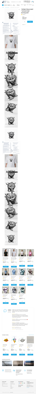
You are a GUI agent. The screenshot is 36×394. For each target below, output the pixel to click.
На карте (28, 387)
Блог (27, 4)
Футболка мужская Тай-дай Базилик (5, 295)
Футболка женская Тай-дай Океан (5, 277)
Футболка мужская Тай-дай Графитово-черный (13, 295)
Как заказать (14, 5)
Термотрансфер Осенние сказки (5, 345)
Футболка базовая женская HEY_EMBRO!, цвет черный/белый (5, 258)
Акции (22, 4)
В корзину (30, 21)
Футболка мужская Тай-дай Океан (13, 277)
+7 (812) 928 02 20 (26, 1)
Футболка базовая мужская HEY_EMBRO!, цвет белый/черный (14, 258)
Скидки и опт (25, 5)
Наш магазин (28, 2)
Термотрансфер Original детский (21, 345)
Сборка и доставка (18, 5)
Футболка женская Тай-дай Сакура (21, 258)
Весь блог (32, 359)
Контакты (30, 4)
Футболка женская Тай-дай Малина (29, 258)
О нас (11, 5)
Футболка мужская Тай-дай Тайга (21, 277)
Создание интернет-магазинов (5, 392)
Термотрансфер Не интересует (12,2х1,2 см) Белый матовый (29, 345)
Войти (33, 5)
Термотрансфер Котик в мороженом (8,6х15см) (14, 345)
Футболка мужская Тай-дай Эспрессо (29, 277)
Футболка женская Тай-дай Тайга (21, 295)
